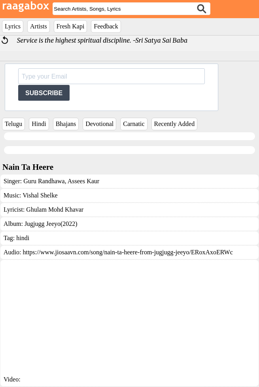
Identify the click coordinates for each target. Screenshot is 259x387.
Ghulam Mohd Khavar (54, 209)
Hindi (39, 123)
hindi (22, 238)
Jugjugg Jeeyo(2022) (51, 223)
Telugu (13, 123)
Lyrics (13, 26)
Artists (38, 26)
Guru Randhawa (43, 181)
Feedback (106, 26)
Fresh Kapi (71, 26)
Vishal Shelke (40, 195)
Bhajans (66, 123)
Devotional (99, 123)
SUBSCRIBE (43, 93)
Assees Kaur (83, 181)
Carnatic (133, 123)
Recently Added (174, 123)
